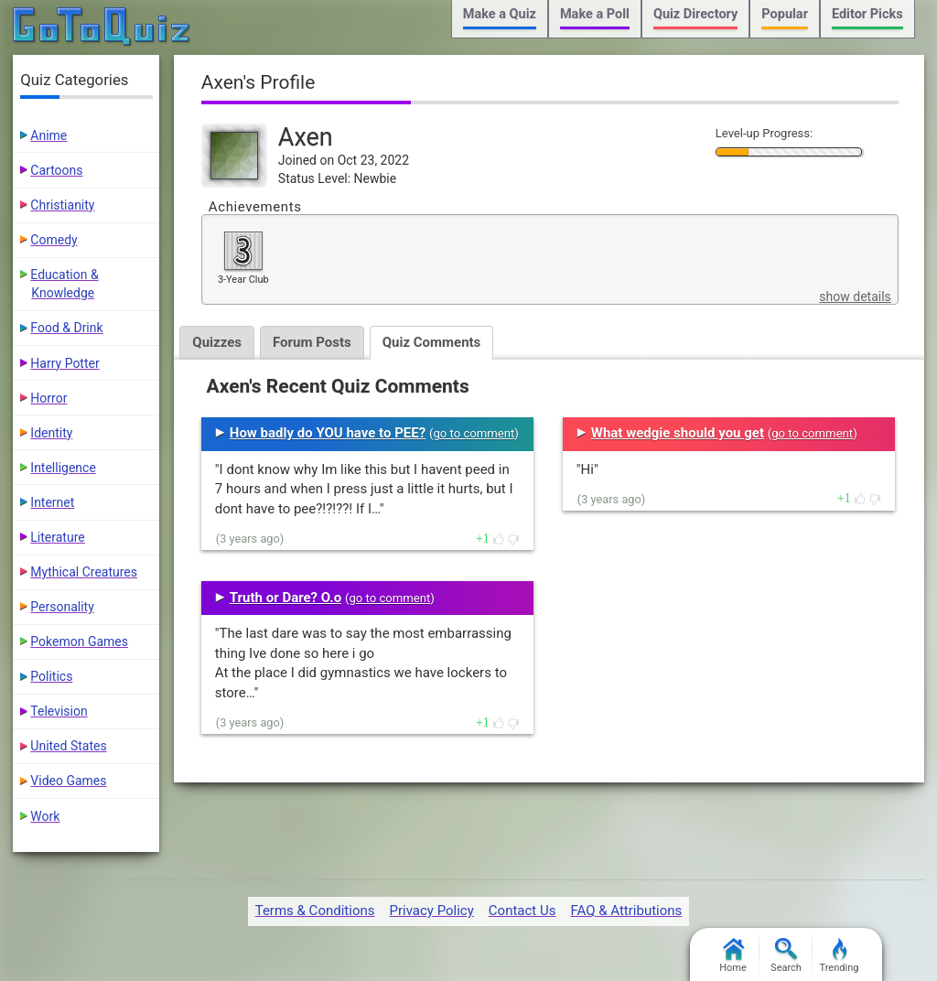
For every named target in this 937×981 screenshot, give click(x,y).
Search (786, 956)
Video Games (68, 780)
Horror (48, 398)
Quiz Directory (695, 14)
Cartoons (56, 170)
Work (44, 816)
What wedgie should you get (677, 433)
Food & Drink (66, 327)
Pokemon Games (79, 641)
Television (58, 711)
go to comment (473, 433)
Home (733, 956)
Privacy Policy (431, 910)
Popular (784, 14)
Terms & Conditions (315, 910)
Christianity (62, 205)
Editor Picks (867, 14)
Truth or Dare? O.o (285, 597)
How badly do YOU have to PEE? (327, 433)
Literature (57, 537)
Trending (839, 956)
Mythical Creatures (83, 572)
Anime (48, 135)
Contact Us (522, 910)
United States (68, 745)
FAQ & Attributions (626, 910)
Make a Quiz (499, 14)
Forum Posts (312, 342)
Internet (52, 502)
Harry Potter (64, 363)
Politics (51, 676)
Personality (61, 606)
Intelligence (63, 467)
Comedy (53, 239)
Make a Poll (595, 14)
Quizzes (217, 342)
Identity (51, 433)
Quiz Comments (431, 342)
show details (854, 296)
